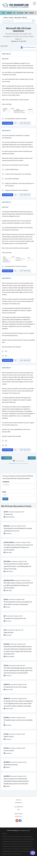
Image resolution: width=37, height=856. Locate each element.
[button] (18, 54)
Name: (4, 491)
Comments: (5, 481)
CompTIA (9, 13)
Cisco (3, 13)
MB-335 (24, 17)
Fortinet (31, 13)
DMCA (18, 809)
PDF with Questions (28, 47)
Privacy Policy (18, 815)
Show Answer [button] (7, 123)
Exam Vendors (18, 802)
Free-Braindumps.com (15, 829)
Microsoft (18, 17)
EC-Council (20, 13)
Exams (11, 17)
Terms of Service (18, 813)
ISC (14, 13)
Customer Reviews (18, 806)
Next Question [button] (25, 123)
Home (6, 17)
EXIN (26, 13)
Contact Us (18, 799)
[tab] (18, 53)
